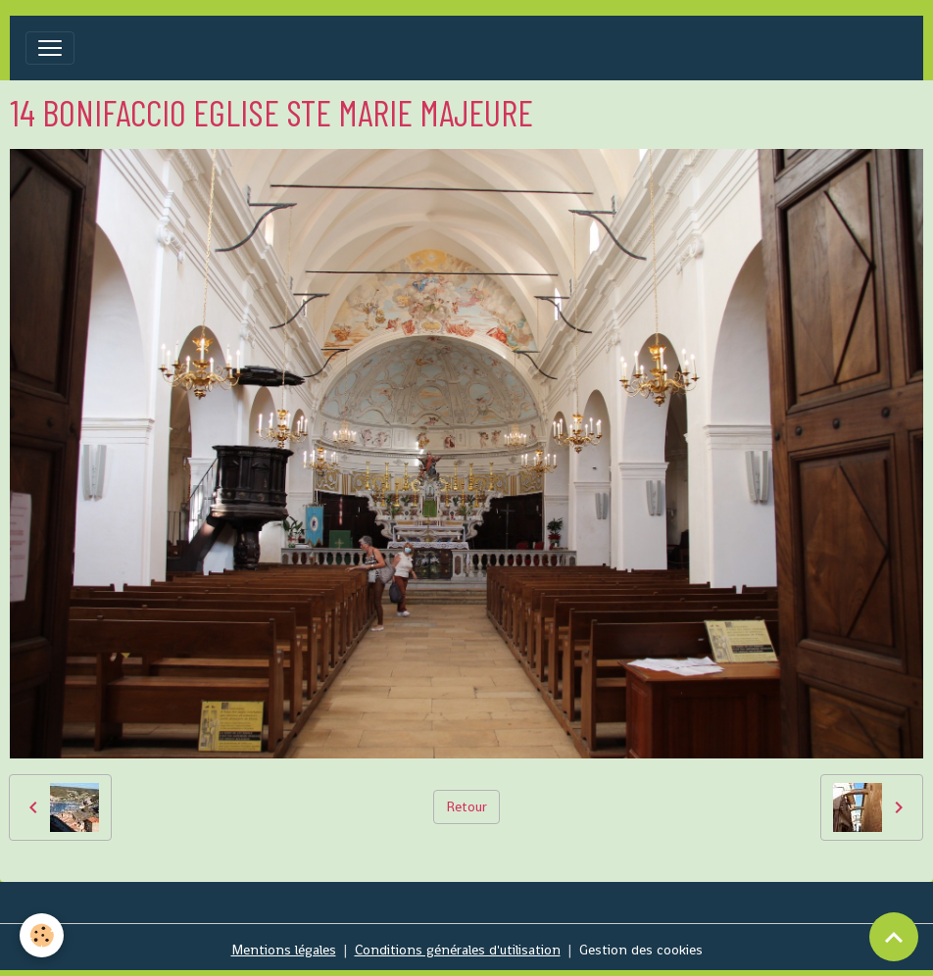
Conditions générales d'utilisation (458, 949)
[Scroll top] (893, 936)
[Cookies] (42, 935)
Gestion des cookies (641, 949)
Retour (466, 806)
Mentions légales (283, 949)
